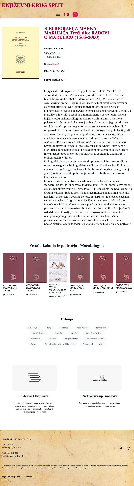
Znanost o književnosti (93, 344)
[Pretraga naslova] (99, 378)
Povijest (52, 338)
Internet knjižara (34, 396)
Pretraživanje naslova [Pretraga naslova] (99, 396)
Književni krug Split (32, 5)
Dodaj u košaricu (53, 80)
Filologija (64, 327)
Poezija (74, 333)
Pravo (33, 344)
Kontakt (29, 477)
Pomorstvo (35, 338)
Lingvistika (101, 327)
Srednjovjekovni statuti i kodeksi (59, 344)
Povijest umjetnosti (95, 338)
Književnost (82, 327)
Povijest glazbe (71, 338)
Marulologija (38, 333)
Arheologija (33, 327)
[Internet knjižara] (34, 378)
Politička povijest (93, 333)
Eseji (49, 327)
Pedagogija (57, 333)
